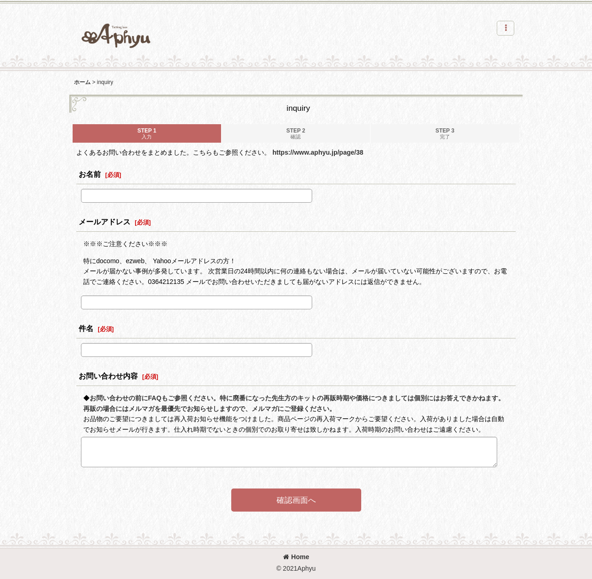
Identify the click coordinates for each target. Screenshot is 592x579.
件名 (86, 328)
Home (296, 557)
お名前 (90, 174)
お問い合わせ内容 (108, 376)
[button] (505, 28)
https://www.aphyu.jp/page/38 (318, 152)
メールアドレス (104, 221)
